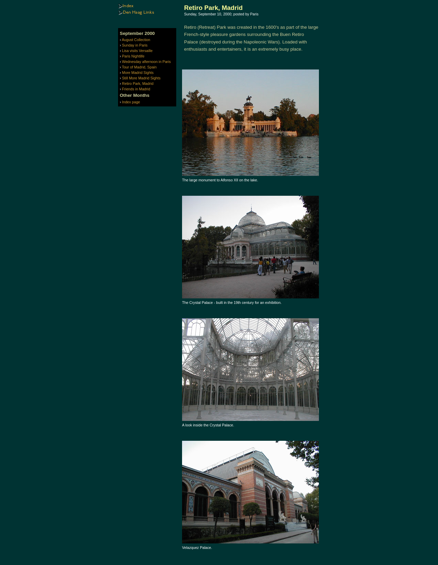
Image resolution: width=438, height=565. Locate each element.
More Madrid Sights (138, 72)
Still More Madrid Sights (141, 78)
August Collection (136, 40)
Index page (131, 102)
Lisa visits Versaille (137, 51)
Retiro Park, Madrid (138, 83)
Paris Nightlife (133, 56)
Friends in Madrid (136, 89)
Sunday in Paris (135, 45)
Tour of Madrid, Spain (139, 67)
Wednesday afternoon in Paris (146, 62)
